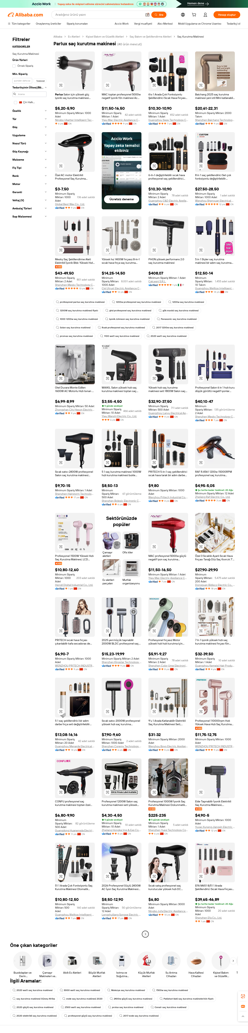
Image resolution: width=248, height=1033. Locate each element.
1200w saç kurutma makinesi (186, 302)
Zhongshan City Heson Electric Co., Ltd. (75, 409)
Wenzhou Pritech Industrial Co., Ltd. (168, 497)
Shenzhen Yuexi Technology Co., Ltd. (168, 830)
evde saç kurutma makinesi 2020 (82, 998)
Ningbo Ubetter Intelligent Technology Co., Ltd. (75, 120)
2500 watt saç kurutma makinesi (81, 1007)
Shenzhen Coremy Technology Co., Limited (121, 746)
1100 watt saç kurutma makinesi (119, 336)
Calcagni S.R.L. (157, 281)
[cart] (195, 15)
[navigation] (29, 486)
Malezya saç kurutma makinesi (126, 990)
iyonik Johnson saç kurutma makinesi (127, 319)
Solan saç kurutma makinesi (73, 327)
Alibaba (57, 36)
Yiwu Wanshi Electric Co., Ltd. (119, 416)
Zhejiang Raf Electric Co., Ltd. (212, 496)
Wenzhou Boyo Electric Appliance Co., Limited (168, 746)
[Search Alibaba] (98, 15)
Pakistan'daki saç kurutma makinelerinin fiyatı (187, 998)
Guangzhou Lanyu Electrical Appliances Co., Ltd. (168, 413)
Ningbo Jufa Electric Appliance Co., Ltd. (168, 911)
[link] (243, 996)
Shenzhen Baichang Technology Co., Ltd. (215, 120)
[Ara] (158, 15)
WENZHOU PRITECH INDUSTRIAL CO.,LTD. (75, 665)
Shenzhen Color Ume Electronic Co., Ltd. (168, 665)
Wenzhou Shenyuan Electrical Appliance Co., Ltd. (215, 200)
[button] (147, 14)
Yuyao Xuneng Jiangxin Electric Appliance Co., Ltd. (215, 826)
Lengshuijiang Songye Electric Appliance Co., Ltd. (121, 914)
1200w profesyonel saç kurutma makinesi (136, 302)
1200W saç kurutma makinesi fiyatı (77, 310)
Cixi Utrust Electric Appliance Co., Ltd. (121, 288)
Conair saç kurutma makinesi (168, 1007)
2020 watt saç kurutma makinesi (167, 336)
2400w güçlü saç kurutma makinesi (131, 998)
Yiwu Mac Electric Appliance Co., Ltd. (121, 120)
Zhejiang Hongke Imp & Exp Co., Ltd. (121, 830)
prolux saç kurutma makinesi (125, 1007)
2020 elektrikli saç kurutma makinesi (35, 1015)
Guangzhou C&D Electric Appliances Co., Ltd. (168, 200)
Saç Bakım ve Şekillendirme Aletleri (150, 36)
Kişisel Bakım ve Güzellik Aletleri (105, 36)
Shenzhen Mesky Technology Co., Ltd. (75, 284)
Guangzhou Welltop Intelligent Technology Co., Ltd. (215, 288)
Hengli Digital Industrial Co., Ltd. (74, 584)
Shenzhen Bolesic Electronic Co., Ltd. (121, 500)
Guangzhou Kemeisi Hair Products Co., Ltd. (215, 665)
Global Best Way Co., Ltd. (70, 204)
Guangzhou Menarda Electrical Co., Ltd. (75, 746)
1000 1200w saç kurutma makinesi (77, 319)
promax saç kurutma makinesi (74, 336)
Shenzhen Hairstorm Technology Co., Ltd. (75, 493)
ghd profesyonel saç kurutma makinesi (128, 310)
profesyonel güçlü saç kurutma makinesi (88, 1015)
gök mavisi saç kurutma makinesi (179, 310)
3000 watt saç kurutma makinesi (80, 990)
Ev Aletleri (74, 36)
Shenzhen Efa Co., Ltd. (208, 917)
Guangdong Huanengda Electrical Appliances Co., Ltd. (75, 830)
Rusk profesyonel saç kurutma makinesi (121, 327)
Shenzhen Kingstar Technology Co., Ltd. (121, 662)
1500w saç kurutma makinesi (170, 990)
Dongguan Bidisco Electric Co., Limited (215, 584)
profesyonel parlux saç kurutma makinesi (80, 302)
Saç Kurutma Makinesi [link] (190, 36)
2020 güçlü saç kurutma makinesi (33, 1007)
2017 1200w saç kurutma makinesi (173, 327)
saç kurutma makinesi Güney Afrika (34, 998)
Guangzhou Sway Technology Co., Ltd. (168, 120)
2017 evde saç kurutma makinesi (139, 1015)
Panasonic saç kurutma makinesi (177, 319)
